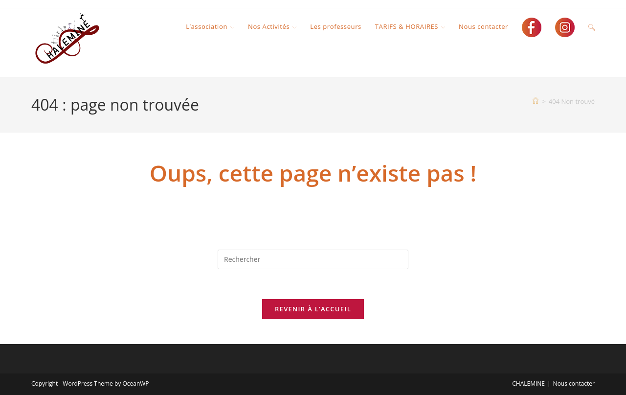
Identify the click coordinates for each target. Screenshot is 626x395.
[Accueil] (535, 101)
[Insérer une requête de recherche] (313, 259)
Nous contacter (574, 383)
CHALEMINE (528, 383)
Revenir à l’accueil (313, 308)
